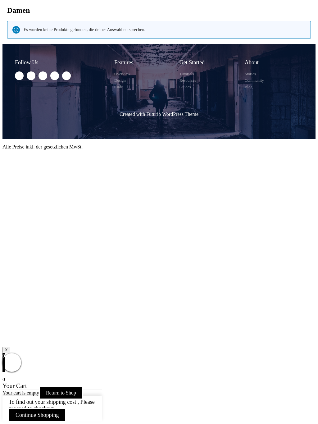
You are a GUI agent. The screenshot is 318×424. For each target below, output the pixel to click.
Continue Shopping (37, 415)
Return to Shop (61, 392)
